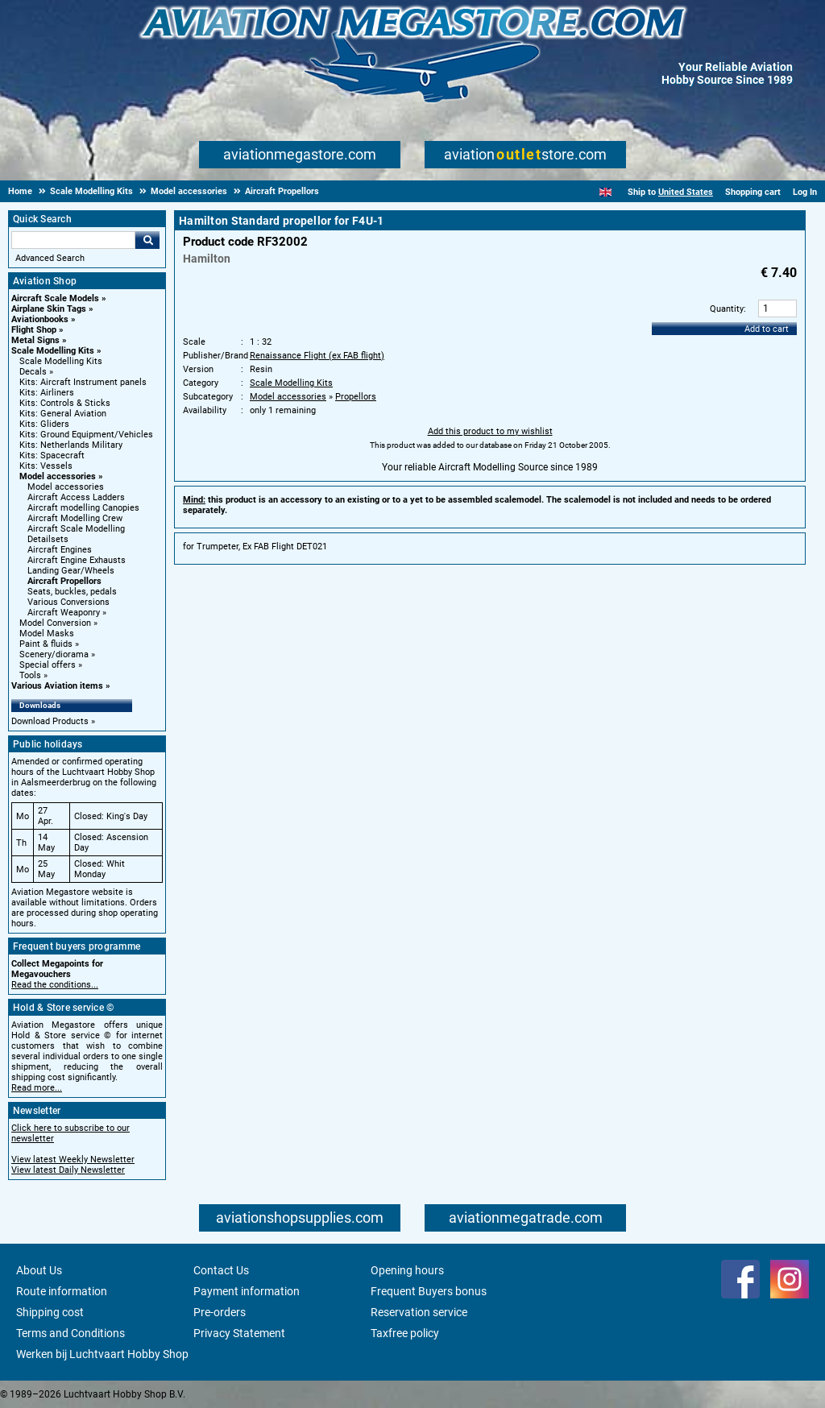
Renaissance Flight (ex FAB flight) (317, 355)
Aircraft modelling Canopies (83, 508)
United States (685, 192)
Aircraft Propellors (64, 581)
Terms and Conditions (70, 1333)
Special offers (47, 665)
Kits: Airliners (46, 392)
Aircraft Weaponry (63, 612)
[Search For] (73, 240)
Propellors (355, 396)
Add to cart (766, 329)
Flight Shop (33, 330)
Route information (61, 1291)
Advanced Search (50, 258)
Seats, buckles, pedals (72, 591)
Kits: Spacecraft (52, 455)
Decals (33, 371)
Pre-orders (219, 1312)
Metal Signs (35, 340)
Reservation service (419, 1312)
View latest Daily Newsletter (68, 1170)
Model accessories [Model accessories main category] (65, 487)
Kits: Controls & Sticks (64, 403)
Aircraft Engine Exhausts (76, 560)
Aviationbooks (39, 319)
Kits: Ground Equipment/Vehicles (86, 434)
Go (147, 240)
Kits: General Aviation (62, 413)
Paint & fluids (46, 644)
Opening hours (407, 1270)
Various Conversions (68, 602)
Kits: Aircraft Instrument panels (83, 382)
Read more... (36, 1088)
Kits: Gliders (44, 424)
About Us (39, 1270)
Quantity (727, 309)
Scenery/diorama (54, 654)
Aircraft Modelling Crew (74, 518)
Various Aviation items (57, 686)
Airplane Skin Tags (48, 309)
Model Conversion (55, 623)
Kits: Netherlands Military (70, 445)
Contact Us (221, 1270)
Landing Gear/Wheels (70, 570)
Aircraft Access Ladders (76, 497)
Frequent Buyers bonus (429, 1291)
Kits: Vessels (46, 466)
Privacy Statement (239, 1333)
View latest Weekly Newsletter (73, 1159)
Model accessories (57, 476)
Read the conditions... (54, 984)
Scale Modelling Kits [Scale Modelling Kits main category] (60, 361)
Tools (30, 675)
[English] (605, 192)
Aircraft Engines (59, 550)
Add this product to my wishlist (490, 431)
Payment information (246, 1291)
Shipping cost (50, 1312)
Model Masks (46, 633)
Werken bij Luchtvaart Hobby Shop (102, 1354)
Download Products (50, 721)
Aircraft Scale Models (55, 298)
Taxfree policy (405, 1333)
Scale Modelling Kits (52, 351)
